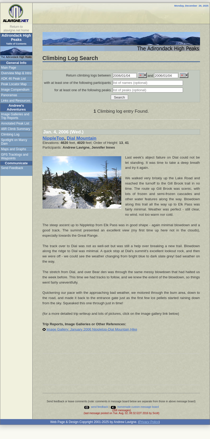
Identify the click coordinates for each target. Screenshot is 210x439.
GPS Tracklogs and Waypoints (14, 156)
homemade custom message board (134, 406)
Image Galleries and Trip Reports (15, 116)
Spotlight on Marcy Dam (14, 141)
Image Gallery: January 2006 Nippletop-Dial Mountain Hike (91, 329)
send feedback (96, 406)
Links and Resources (15, 100)
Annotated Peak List (15, 123)
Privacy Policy (149, 422)
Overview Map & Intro (16, 73)
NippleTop (53, 138)
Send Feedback (12, 168)
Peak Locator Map (14, 84)
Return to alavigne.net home (16, 28)
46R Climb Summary (15, 129)
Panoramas (9, 95)
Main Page (8, 67)
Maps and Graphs (13, 149)
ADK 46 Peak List (13, 78)
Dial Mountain (81, 138)
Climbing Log (10, 134)
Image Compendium (15, 89)
